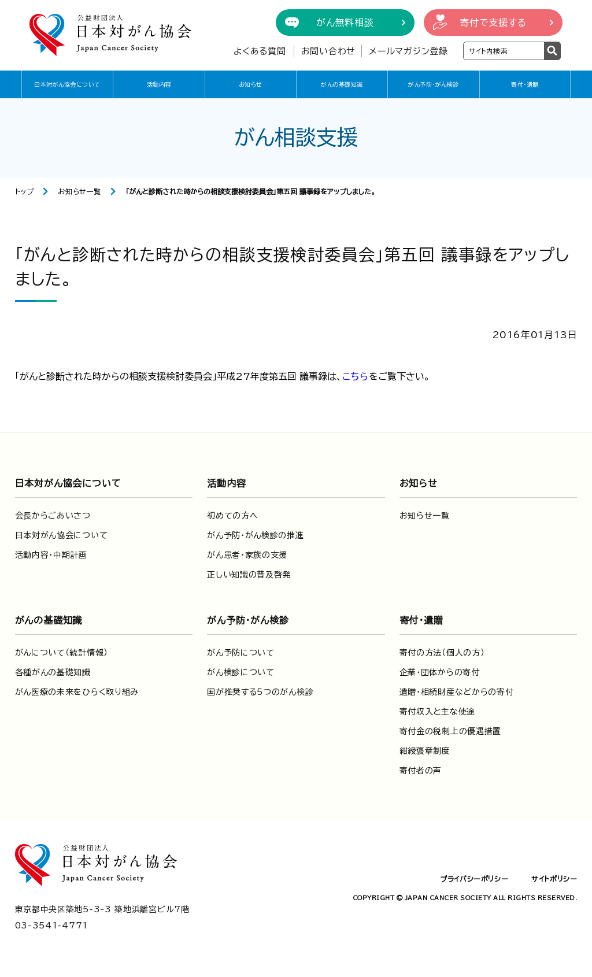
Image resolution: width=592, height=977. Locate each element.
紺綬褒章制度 (424, 751)
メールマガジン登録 (408, 51)
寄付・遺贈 (525, 84)
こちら (355, 376)
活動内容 (159, 84)
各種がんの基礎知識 (53, 672)
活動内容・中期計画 (51, 555)
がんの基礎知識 (342, 84)
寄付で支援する (493, 22)
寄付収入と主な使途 (437, 712)
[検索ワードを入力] (504, 51)
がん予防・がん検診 (433, 84)
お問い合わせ (328, 51)
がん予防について (241, 653)
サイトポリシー (554, 878)
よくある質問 (260, 51)
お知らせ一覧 (79, 191)
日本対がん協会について (67, 84)
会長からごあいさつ (53, 516)
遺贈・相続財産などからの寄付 (456, 692)
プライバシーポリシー (474, 878)
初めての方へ (232, 516)
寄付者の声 (420, 771)
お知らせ (250, 84)
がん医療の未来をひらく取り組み (77, 692)
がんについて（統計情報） (61, 653)
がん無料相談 (345, 22)
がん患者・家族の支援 (247, 555)
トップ (24, 191)
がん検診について (241, 672)
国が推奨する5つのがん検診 (260, 692)
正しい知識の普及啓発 (249, 575)
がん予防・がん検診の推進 (255, 535)
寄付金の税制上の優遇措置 (450, 731)
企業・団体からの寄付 (439, 672)
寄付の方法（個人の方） (442, 653)
